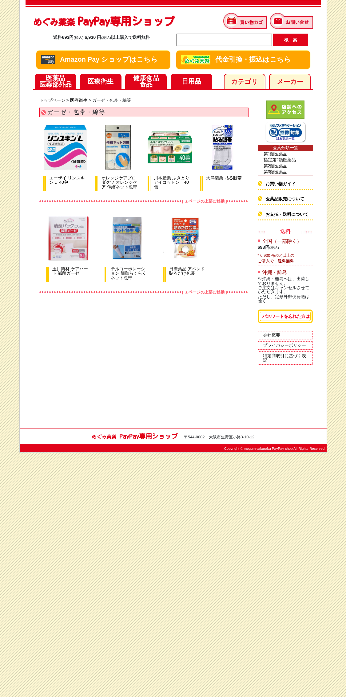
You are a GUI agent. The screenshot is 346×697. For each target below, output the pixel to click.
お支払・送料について (286, 214)
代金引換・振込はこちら (236, 59)
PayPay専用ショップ (103, 21)
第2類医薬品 (276, 165)
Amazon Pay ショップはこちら (99, 59)
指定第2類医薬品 (280, 159)
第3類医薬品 (276, 171)
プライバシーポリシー (284, 345)
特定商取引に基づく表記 (284, 358)
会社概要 (271, 335)
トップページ (52, 100)
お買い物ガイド (280, 183)
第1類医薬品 (276, 153)
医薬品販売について (284, 198)
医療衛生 (78, 100)
